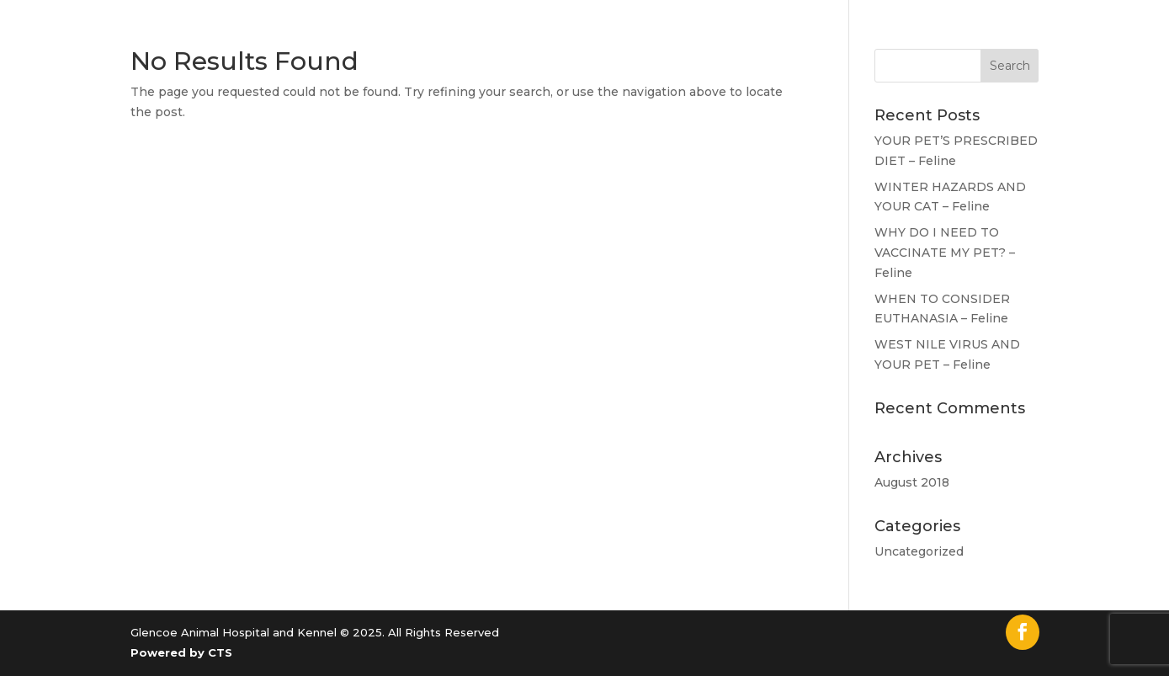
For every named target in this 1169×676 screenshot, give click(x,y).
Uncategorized (919, 551)
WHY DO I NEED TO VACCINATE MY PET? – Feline (944, 252)
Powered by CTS (181, 652)
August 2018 (911, 482)
